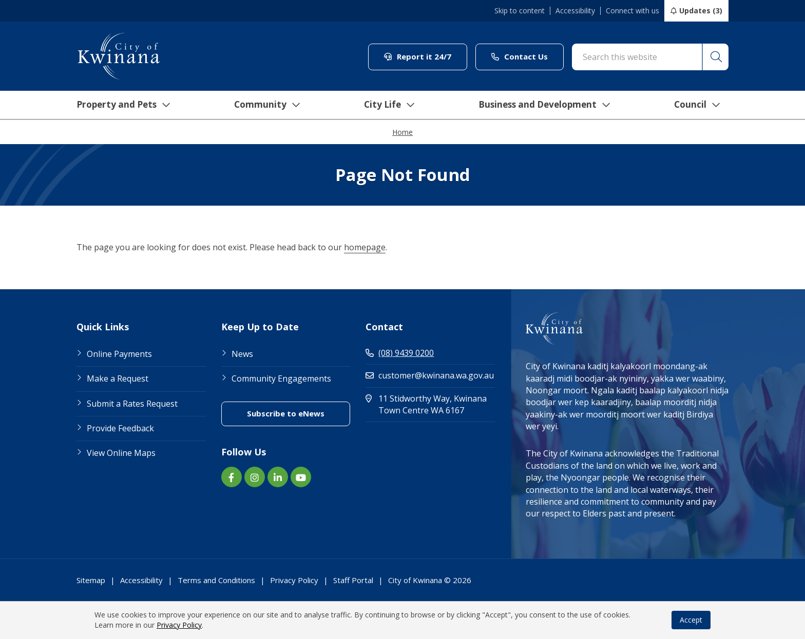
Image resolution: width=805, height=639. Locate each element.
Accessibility (575, 11)
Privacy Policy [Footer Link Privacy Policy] (294, 580)
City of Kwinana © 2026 (429, 580)
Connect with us (632, 11)
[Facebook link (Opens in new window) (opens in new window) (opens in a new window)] (231, 477)
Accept (691, 620)
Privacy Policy (179, 625)
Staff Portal (353, 580)
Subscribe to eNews (298, 413)
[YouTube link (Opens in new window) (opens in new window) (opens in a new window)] (301, 477)
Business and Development (543, 105)
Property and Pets (118, 105)
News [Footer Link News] (242, 354)
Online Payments (119, 354)
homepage (365, 247)
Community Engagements (281, 378)
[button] (715, 57)
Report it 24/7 (425, 56)
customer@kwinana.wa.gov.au (430, 375)
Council (697, 105)
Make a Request (117, 378)
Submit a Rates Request (132, 403)
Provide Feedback (120, 428)
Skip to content (519, 11)
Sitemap (90, 580)
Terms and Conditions (216, 580)
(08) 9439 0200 (400, 352)
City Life (385, 105)
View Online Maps (121, 452)
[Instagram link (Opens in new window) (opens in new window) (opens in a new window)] (254, 477)
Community (263, 105)
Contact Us (527, 56)
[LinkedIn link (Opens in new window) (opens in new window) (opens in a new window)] (277, 477)
